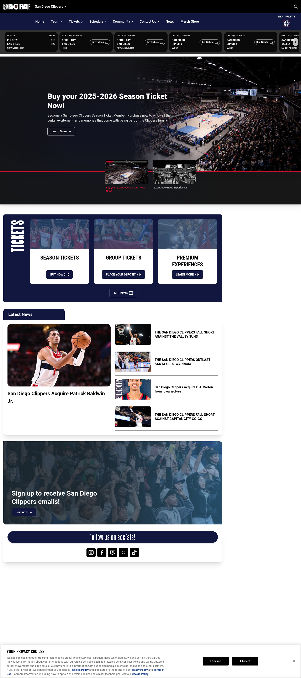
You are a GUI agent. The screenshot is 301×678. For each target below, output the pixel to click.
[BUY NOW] (59, 274)
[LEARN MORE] (187, 274)
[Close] (294, 667)
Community (121, 21)
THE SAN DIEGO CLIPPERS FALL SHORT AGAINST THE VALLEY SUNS (185, 334)
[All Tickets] (123, 293)
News (170, 21)
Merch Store (190, 21)
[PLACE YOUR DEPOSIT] (123, 274)
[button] (126, 176)
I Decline (215, 667)
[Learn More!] (61, 131)
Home (39, 21)
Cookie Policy (80, 676)
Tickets (74, 21)
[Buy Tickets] (100, 42)
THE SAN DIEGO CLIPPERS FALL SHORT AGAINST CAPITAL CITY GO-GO (185, 417)
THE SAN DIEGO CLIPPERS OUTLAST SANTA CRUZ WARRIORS (182, 362)
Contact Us (148, 21)
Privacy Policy (139, 676)
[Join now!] (24, 512)
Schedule (96, 21)
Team (55, 21)
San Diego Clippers (49, 7)
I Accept (245, 667)
